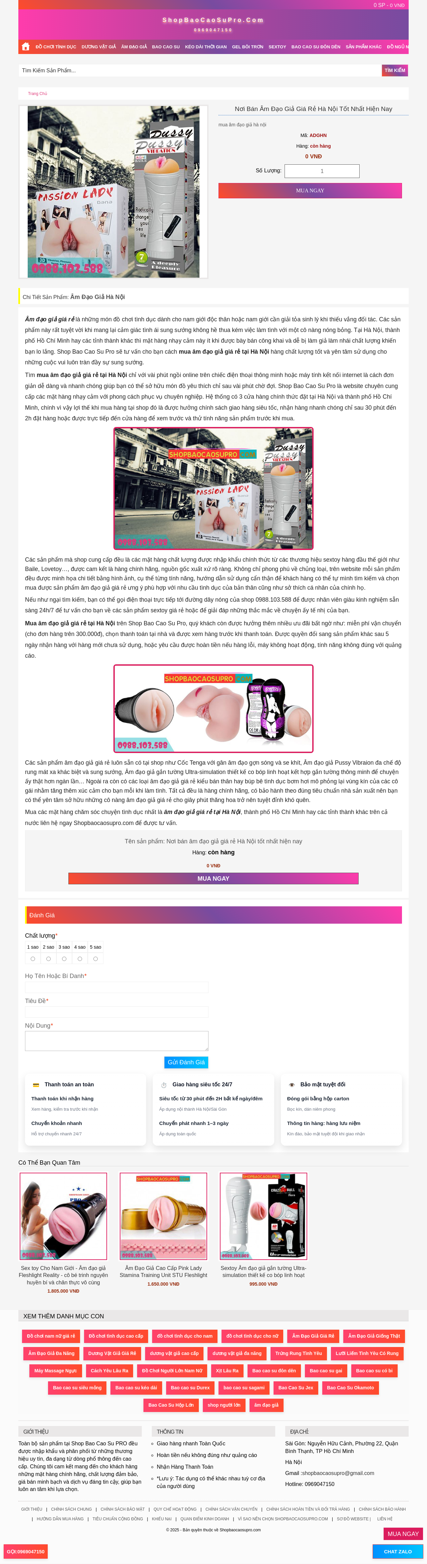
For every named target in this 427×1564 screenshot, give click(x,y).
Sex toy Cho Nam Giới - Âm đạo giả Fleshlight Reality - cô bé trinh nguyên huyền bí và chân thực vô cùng (63, 1275)
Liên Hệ (385, 1519)
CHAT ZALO (396, 1552)
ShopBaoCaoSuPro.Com (213, 20)
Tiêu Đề (35, 1001)
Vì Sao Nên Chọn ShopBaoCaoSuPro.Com (283, 1519)
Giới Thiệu (31, 1510)
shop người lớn (256, 1405)
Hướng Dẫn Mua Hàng (60, 1519)
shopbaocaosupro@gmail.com (338, 1474)
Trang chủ (37, 93)
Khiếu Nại (161, 1519)
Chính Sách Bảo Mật (123, 1510)
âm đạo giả (299, 1405)
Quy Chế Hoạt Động (174, 1510)
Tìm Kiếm (395, 70)
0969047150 (213, 30)
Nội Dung (37, 1025)
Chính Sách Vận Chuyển (231, 1510)
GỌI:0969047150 (25, 1552)
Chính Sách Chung (71, 1510)
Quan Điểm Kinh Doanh (204, 1519)
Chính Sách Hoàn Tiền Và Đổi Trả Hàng (308, 1510)
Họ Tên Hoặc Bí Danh (54, 976)
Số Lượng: (269, 170)
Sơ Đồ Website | (354, 1519)
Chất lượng (41, 935)
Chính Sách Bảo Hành (382, 1510)
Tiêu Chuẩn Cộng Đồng (117, 1519)
